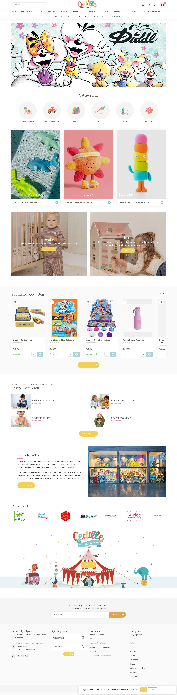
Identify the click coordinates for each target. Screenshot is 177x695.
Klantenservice (97, 17)
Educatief (90, 12)
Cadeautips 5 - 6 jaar (122, 400)
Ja (144, 689)
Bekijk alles (88, 433)
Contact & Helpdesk (98, 643)
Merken (82, 17)
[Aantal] (33, 354)
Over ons (94, 639)
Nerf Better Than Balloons (62, 340)
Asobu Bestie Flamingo (133, 340)
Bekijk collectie (89, 365)
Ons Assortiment (97, 634)
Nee (152, 689)
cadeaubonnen (116, 17)
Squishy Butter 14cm (22, 340)
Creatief (76, 12)
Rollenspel (119, 12)
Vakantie (58, 17)
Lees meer (37, 403)
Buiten (64, 12)
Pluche (104, 12)
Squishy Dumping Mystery (98, 340)
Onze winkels (26, 485)
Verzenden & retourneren (100, 655)
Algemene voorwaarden (100, 647)
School (134, 12)
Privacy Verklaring (97, 651)
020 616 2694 (22, 656)
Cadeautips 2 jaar (121, 417)
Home (13, 12)
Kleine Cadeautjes (152, 12)
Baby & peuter (27, 12)
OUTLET (71, 17)
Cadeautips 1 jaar (42, 417)
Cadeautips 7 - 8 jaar (44, 400)
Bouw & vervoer (47, 12)
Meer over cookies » (165, 690)
